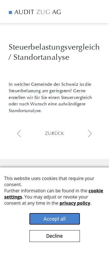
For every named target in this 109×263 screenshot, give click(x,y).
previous (19, 133)
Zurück (54, 133)
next (90, 133)
